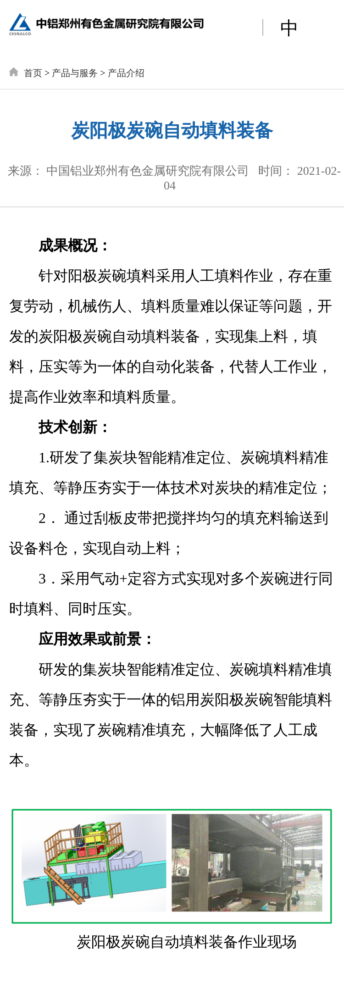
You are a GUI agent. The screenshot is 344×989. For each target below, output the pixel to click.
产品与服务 (75, 73)
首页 (33, 73)
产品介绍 (126, 73)
